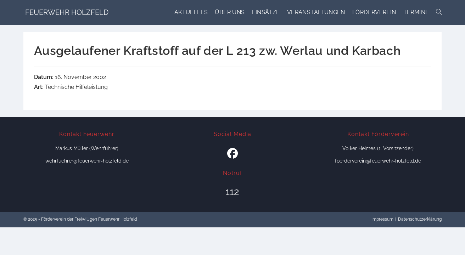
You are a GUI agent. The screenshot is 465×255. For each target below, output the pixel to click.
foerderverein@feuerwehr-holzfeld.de (378, 161)
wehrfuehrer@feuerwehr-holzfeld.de (87, 161)
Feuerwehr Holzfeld (66, 12)
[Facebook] (232, 153)
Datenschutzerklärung (420, 219)
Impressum (382, 219)
